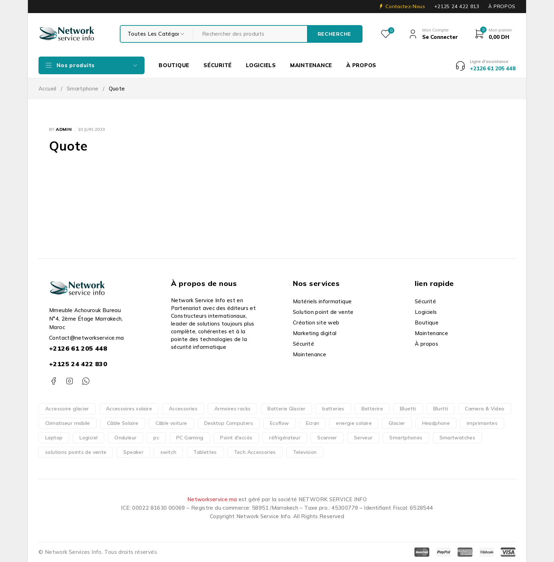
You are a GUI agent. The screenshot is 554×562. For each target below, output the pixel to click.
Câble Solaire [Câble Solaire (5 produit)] (122, 423)
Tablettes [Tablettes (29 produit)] (205, 452)
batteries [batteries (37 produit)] (333, 408)
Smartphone (83, 88)
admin (64, 129)
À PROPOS (501, 6)
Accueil (48, 88)
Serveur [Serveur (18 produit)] (363, 437)
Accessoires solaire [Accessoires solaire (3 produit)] (129, 408)
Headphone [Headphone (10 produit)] (436, 423)
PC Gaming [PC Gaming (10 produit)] (189, 437)
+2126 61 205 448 (78, 348)
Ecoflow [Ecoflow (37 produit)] (279, 423)
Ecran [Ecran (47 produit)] (312, 423)
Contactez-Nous (405, 6)
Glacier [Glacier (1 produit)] (397, 423)
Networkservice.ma (212, 499)
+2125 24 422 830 (78, 364)
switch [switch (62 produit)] (168, 452)
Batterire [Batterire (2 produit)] (372, 408)
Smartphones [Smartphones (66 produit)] (405, 437)
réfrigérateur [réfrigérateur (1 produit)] (284, 437)
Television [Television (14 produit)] (305, 452)
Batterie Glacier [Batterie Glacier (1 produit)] (286, 408)
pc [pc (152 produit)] (156, 437)
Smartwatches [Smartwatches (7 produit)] (458, 437)
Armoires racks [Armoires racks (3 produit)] (232, 408)
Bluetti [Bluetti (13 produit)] (408, 408)
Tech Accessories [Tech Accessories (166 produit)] (255, 452)
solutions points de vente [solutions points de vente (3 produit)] (75, 452)
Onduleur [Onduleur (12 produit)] (125, 437)
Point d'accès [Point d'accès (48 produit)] (236, 437)
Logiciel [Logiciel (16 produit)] (88, 437)
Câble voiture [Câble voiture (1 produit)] (171, 423)
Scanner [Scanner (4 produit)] (327, 437)
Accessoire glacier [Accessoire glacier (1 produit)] (67, 408)
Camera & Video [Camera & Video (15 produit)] (484, 408)
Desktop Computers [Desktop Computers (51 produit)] (228, 423)
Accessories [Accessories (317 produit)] (183, 408)
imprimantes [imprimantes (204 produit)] (482, 423)
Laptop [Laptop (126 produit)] (54, 437)
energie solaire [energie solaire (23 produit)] (354, 423)
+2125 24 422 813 (456, 6)
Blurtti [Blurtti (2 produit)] (440, 408)
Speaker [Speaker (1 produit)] (133, 452)
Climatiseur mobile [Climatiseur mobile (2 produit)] (67, 423)
